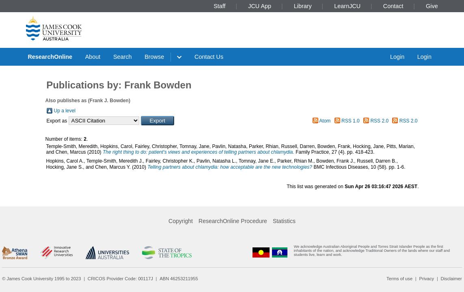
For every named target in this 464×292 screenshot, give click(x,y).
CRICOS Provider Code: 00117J (120, 278)
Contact (393, 6)
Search (122, 57)
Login (397, 57)
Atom (324, 121)
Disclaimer (451, 278)
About (93, 57)
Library (303, 6)
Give (432, 6)
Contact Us (208, 57)
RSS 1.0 (350, 121)
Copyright (180, 221)
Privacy (426, 278)
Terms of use (399, 278)
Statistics (284, 221)
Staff (219, 6)
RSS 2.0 (379, 121)
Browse (154, 57)
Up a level (65, 111)
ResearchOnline (50, 57)
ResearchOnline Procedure (233, 221)
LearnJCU (347, 6)
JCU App (259, 6)
